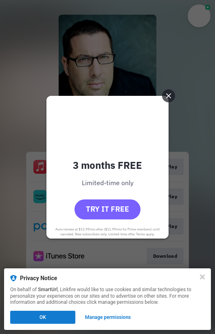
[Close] (202, 276)
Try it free (107, 209)
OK (42, 317)
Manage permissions (108, 317)
